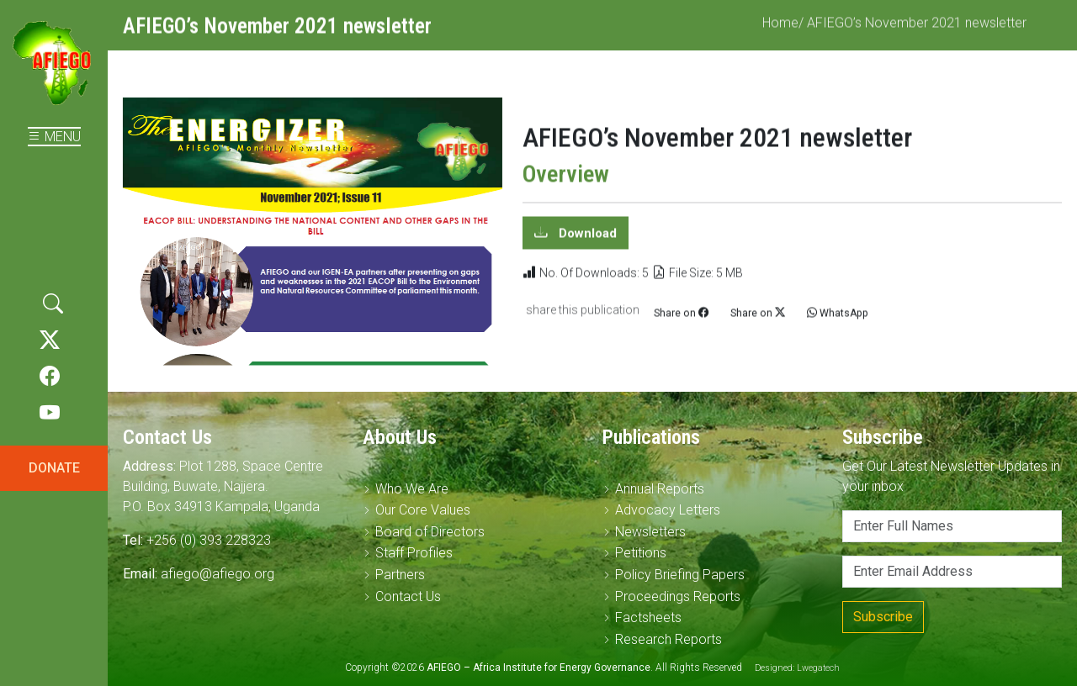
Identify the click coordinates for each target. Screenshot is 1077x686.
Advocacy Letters (667, 510)
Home (780, 31)
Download (586, 240)
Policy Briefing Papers (680, 575)
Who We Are (411, 489)
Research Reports (668, 639)
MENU (54, 137)
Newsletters (650, 532)
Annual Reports (659, 489)
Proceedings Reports (677, 596)
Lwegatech (818, 667)
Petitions (640, 553)
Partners (400, 575)
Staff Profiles (414, 553)
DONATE (54, 468)
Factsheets (648, 617)
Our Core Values (422, 510)
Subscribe (883, 617)
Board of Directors (430, 532)
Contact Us (408, 596)
